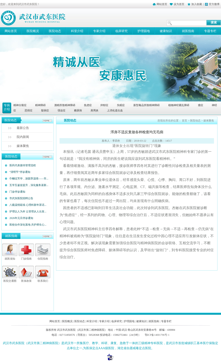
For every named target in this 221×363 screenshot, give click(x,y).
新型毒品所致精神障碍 (146, 105)
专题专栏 (166, 321)
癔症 (200, 105)
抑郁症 (104, 105)
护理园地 (144, 31)
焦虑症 (88, 105)
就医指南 (188, 31)
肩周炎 (94, 110)
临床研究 (121, 31)
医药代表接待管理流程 (22, 165)
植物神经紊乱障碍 (178, 105)
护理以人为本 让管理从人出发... (27, 211)
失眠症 (121, 105)
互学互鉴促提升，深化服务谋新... (28, 185)
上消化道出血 (115, 110)
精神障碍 (40, 105)
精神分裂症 (20, 105)
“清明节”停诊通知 (19, 171)
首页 (184, 120)
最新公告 (23, 128)
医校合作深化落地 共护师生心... (27, 224)
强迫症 (61, 110)
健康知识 (166, 31)
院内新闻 (23, 137)
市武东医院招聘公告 (21, 198)
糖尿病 (78, 110)
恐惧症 (29, 110)
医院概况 (33, 31)
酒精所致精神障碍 (64, 105)
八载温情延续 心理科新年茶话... (27, 204)
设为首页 (179, 4)
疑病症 (45, 110)
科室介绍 (77, 31)
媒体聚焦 (23, 146)
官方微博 (214, 4)
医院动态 (55, 31)
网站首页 (162, 4)
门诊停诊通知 (17, 191)
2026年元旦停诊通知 (21, 218)
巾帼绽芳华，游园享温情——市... (28, 178)
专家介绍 (99, 31)
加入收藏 (196, 4)
